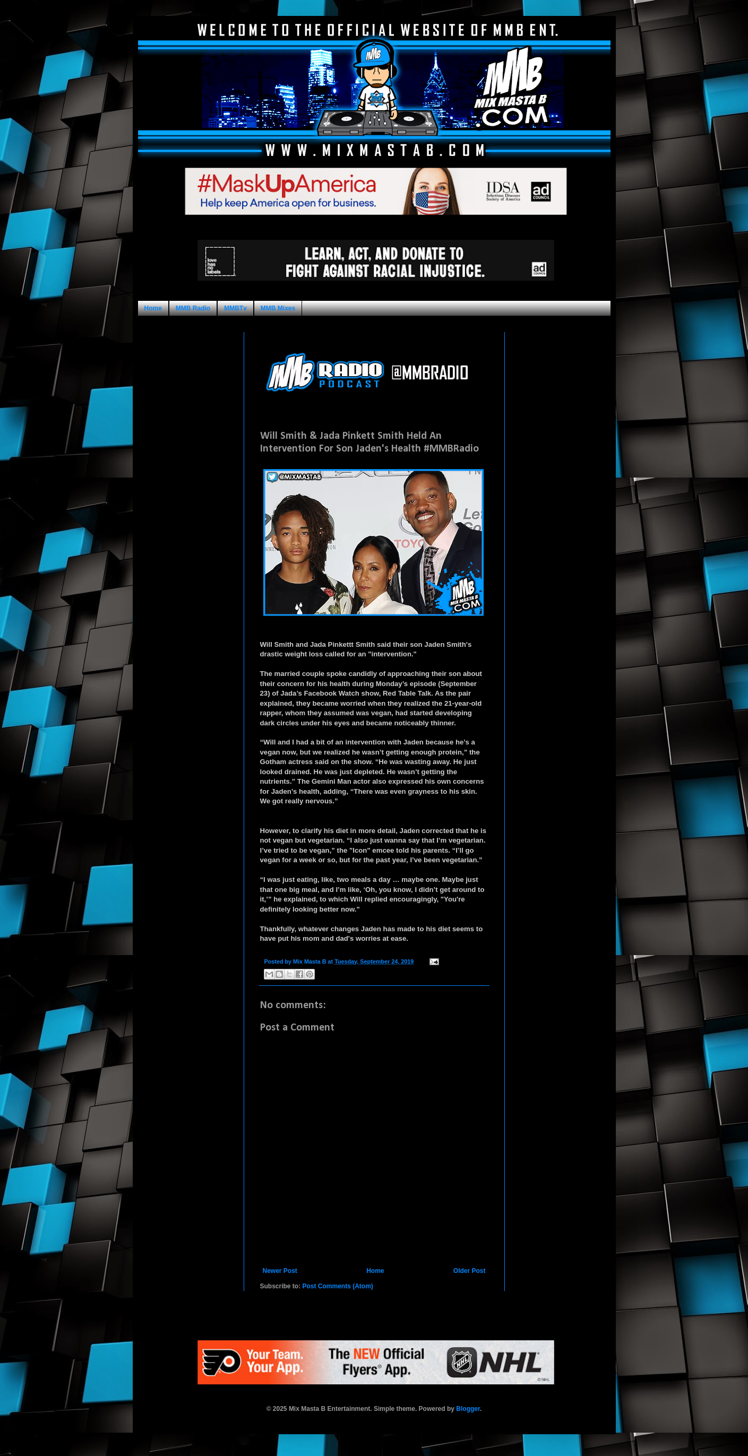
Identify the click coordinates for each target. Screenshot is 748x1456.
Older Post (469, 1271)
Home (153, 308)
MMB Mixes (278, 308)
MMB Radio (193, 308)
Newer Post (280, 1271)
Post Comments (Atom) (338, 1286)
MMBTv (235, 308)
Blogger (468, 1408)
